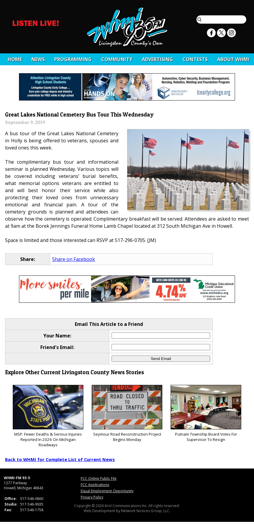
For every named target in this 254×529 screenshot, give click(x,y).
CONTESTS (195, 59)
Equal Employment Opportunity (107, 490)
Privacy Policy (92, 497)
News (38, 59)
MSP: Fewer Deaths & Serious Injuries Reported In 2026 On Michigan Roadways (48, 416)
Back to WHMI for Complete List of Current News (60, 459)
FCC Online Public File (99, 478)
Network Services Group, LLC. (145, 510)
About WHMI (233, 59)
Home (15, 59)
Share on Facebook (73, 259)
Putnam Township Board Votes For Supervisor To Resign (206, 413)
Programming (73, 59)
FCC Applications (95, 484)
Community (116, 59)
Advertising (157, 59)
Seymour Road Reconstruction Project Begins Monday (127, 413)
